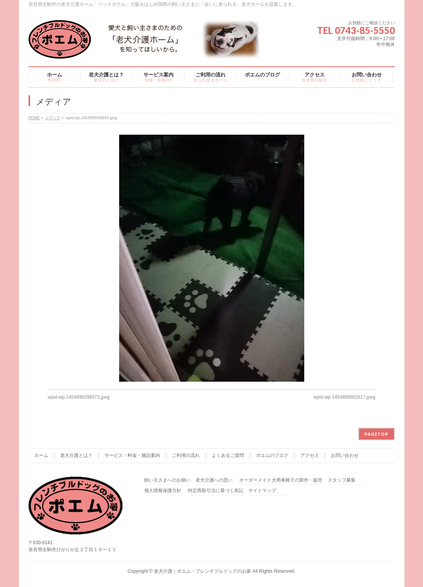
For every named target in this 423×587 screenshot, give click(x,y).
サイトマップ (262, 490)
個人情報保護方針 (162, 490)
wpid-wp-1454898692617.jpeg (344, 397)
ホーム (41, 455)
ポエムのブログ (272, 455)
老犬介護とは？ (76, 455)
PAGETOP (376, 433)
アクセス (309, 455)
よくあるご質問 (228, 455)
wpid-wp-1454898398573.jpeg (79, 397)
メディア (53, 118)
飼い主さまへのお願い (167, 480)
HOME (34, 118)
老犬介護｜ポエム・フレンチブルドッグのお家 (202, 571)
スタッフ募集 (342, 480)
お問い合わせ (345, 455)
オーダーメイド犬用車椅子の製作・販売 (280, 480)
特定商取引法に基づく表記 (215, 490)
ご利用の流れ (186, 455)
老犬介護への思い (214, 480)
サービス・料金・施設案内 (132, 455)
